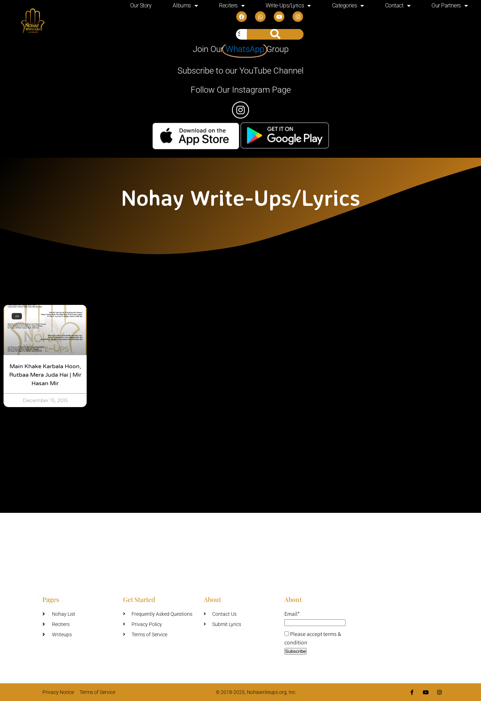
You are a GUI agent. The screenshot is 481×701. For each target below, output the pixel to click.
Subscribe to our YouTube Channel (240, 71)
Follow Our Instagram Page (241, 90)
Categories (348, 5)
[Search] (275, 34)
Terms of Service (97, 692)
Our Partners (449, 5)
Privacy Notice (58, 692)
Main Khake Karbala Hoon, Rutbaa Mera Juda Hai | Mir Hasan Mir (45, 375)
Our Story (141, 5)
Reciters (231, 5)
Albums (185, 5)
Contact (397, 5)
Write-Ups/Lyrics (288, 5)
